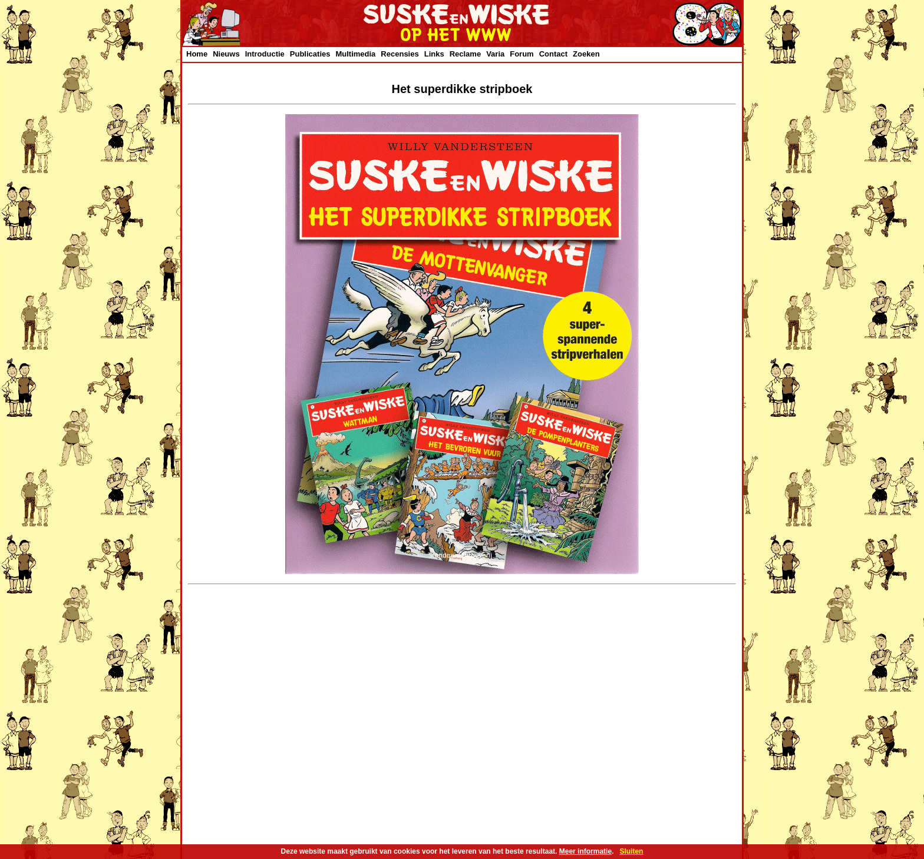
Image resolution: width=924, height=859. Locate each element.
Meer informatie (585, 851)
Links (434, 53)
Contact (553, 53)
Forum (521, 53)
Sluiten (631, 851)
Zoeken (586, 53)
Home (196, 53)
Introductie (265, 53)
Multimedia (355, 53)
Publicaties (310, 53)
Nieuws (226, 53)
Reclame (465, 53)
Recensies (399, 53)
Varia (495, 53)
